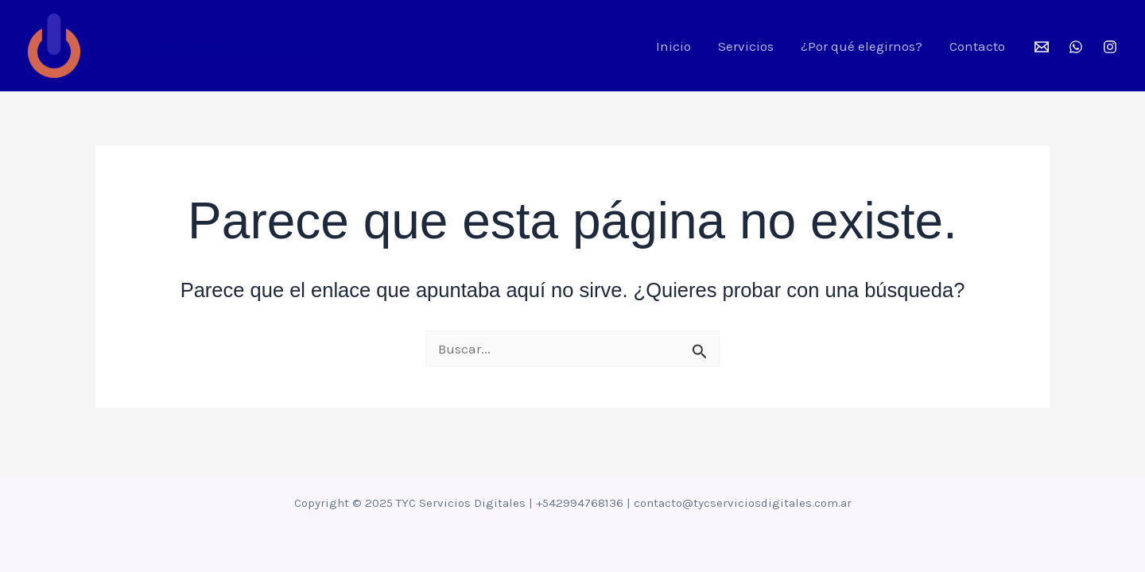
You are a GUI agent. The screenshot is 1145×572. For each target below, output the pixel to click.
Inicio (673, 46)
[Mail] (1041, 47)
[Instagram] (1110, 47)
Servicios (746, 46)
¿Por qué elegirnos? (861, 46)
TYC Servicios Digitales (205, 46)
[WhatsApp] (1076, 47)
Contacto (977, 46)
